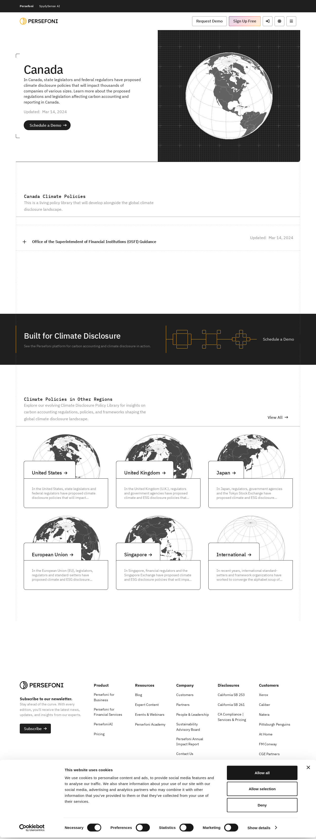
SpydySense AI (49, 6)
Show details (259, 829)
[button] (209, 21)
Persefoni (26, 6)
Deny (262, 806)
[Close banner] (308, 769)
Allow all (262, 774)
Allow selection (262, 790)
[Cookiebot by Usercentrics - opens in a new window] (32, 829)
